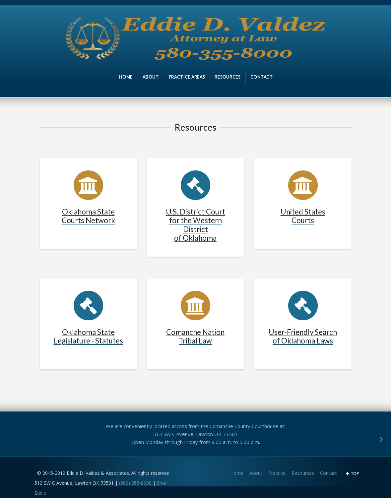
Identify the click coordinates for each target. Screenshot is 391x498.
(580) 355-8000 (135, 483)
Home (236, 473)
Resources (303, 473)
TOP (355, 473)
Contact (328, 473)
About (255, 473)
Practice (277, 473)
